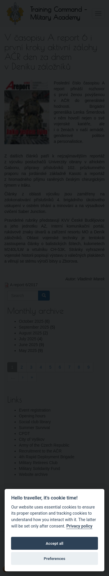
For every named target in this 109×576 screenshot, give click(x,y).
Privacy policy (79, 526)
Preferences (54, 558)
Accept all (54, 543)
